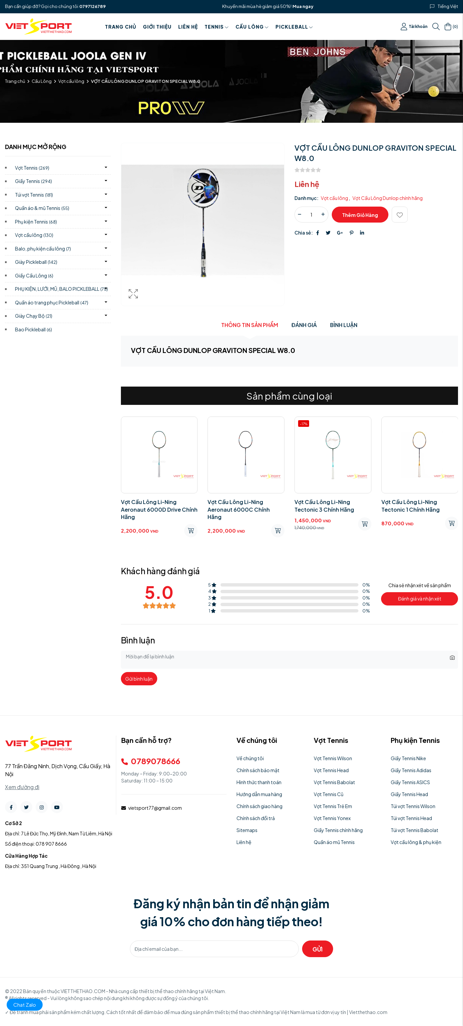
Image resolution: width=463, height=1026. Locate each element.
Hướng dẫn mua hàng (259, 794)
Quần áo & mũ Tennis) (42, 208)
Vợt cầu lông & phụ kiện (416, 842)
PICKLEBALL (294, 27)
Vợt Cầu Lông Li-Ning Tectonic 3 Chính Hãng (324, 505)
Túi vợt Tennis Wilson (413, 806)
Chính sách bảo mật (257, 770)
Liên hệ (188, 27)
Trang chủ (120, 27)
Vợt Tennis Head (331, 770)
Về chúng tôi (250, 758)
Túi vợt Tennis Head (411, 818)
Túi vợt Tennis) (34, 195)
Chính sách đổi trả (255, 818)
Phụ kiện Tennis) (36, 222)
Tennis (217, 27)
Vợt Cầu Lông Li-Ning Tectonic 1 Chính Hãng (410, 505)
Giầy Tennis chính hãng (338, 830)
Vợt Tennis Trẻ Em (333, 806)
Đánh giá (304, 324)
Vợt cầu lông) (34, 235)
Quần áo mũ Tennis (334, 842)
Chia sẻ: (303, 233)
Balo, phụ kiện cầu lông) (43, 249)
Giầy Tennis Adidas (411, 770)
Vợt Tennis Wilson (333, 758)
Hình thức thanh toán (258, 782)
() (451, 26)
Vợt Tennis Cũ (328, 794)
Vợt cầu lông (71, 81)
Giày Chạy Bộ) (33, 316)
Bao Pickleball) (33, 329)
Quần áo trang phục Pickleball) (51, 302)
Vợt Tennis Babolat (334, 782)
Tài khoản (414, 26)
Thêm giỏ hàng (360, 215)
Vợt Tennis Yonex (332, 818)
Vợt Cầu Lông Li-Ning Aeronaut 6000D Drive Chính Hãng (159, 509)
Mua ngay (302, 6)
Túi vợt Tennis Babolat (414, 830)
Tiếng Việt (448, 6)
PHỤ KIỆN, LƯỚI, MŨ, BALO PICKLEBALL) (61, 289)
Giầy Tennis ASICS (410, 782)
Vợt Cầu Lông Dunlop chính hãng (387, 198)
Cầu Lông (252, 27)
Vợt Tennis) (32, 168)
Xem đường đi (22, 786)
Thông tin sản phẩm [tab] (249, 324)
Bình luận (343, 324)
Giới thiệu (157, 27)
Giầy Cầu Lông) (34, 275)
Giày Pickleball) (36, 262)
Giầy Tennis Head (409, 794)
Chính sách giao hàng (259, 806)
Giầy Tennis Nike (408, 758)
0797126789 (92, 6)
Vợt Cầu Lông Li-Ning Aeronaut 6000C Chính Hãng (239, 509)
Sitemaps (246, 830)
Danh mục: (306, 198)
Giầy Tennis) (33, 181)
